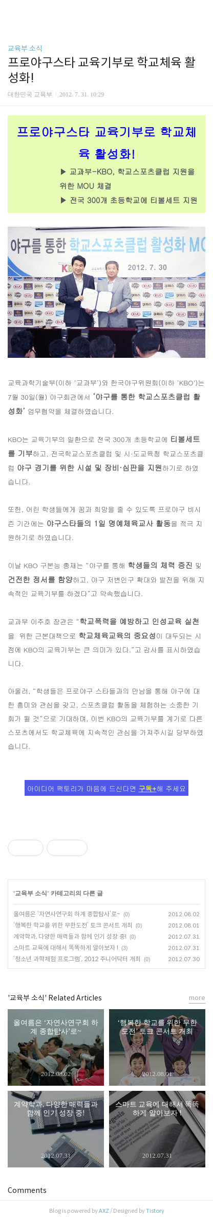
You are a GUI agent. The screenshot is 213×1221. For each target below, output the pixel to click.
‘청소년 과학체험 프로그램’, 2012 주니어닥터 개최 (77, 959)
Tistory (155, 1210)
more (197, 997)
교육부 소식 (25, 48)
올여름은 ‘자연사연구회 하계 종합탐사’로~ (66, 914)
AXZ (104, 1210)
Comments (27, 1190)
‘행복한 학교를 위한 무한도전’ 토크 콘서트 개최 (73, 925)
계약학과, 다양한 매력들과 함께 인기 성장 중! (69, 936)
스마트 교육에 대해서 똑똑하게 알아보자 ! (65, 947)
